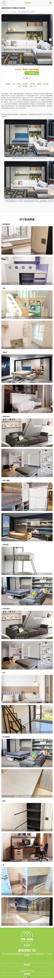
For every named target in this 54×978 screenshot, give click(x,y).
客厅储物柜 (14, 11)
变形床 (19, 83)
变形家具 (39, 83)
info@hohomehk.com (27, 971)
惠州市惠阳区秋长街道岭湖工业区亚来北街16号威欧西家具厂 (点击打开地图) (27, 954)
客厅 (9, 11)
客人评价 (27, 945)
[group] (27, 39)
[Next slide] (51, 40)
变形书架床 (46, 83)
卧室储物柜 (8, 83)
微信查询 (27, 3)
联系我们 (27, 965)
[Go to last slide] (3, 40)
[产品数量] (17, 73)
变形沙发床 (25, 83)
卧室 (31, 86)
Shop (6, 11)
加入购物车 (32, 73)
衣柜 (14, 83)
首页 (2, 11)
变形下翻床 (32, 83)
